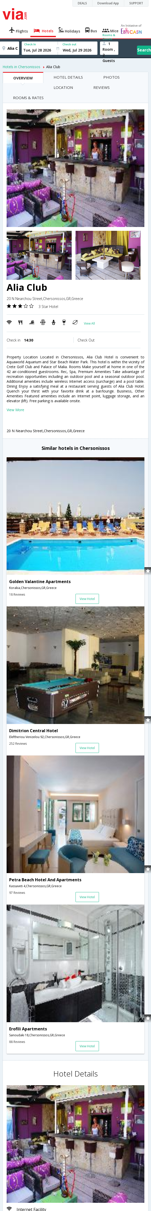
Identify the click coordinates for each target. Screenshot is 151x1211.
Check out (69, 44)
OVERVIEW (23, 77)
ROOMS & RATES (28, 97)
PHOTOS (111, 77)
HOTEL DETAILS (68, 77)
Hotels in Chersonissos (21, 66)
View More (15, 409)
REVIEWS (101, 87)
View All (89, 323)
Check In (30, 44)
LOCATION (63, 87)
